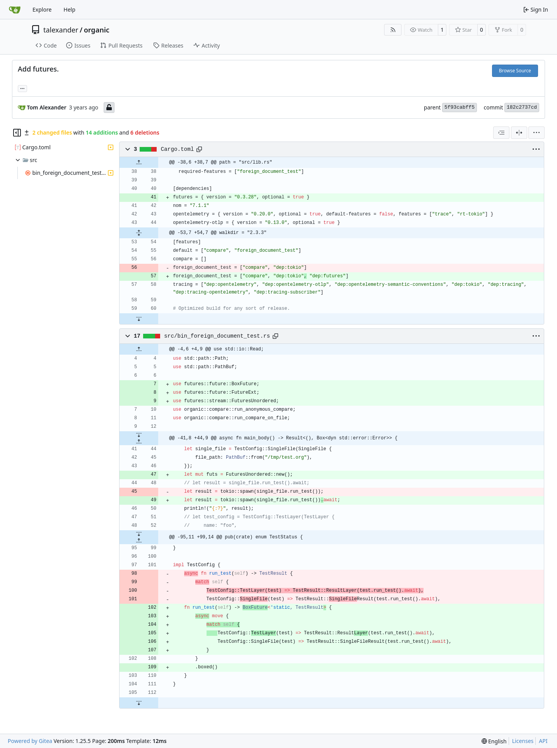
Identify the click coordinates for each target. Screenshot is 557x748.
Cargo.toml (177, 149)
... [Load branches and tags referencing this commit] (22, 88)
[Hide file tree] (17, 133)
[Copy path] (199, 149)
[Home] (15, 10)
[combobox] (501, 132)
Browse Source (515, 70)
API (543, 741)
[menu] (536, 132)
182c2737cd (522, 107)
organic (96, 30)
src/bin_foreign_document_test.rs (217, 336)
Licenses (523, 741)
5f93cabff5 (459, 107)
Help (69, 9)
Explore (41, 9)
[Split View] (519, 132)
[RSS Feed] (393, 30)
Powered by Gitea (30, 741)
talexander (60, 30)
